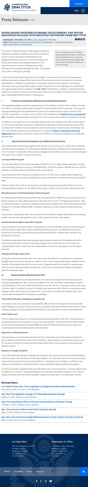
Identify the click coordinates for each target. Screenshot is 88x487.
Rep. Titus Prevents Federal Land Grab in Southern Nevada (28, 409)
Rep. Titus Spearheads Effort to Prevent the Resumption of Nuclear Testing (36, 402)
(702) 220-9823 (22, 451)
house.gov (39, 471)
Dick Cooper (38, 39)
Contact (29, 471)
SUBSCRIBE (78, 4)
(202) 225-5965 (62, 451)
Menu (80, 11)
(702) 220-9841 (20, 453)
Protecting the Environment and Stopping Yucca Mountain (30, 42)
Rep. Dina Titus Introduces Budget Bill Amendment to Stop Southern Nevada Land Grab (42, 417)
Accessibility (18, 471)
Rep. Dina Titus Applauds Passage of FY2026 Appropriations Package (33, 394)
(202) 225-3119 (60, 453)
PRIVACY (7, 471)
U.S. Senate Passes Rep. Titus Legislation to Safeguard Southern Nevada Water (38, 386)
